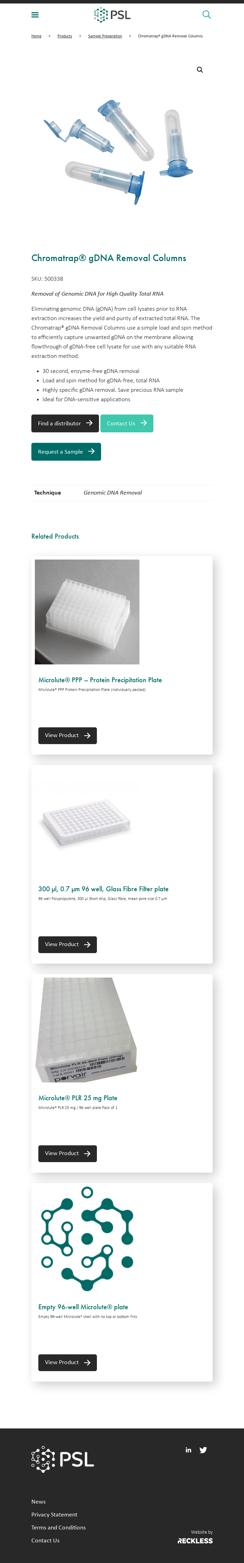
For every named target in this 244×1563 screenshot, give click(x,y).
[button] (200, 70)
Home (36, 36)
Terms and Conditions (58, 1528)
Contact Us (121, 423)
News (38, 1502)
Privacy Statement (54, 1515)
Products (65, 36)
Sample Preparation (105, 36)
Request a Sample (60, 452)
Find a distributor (59, 423)
